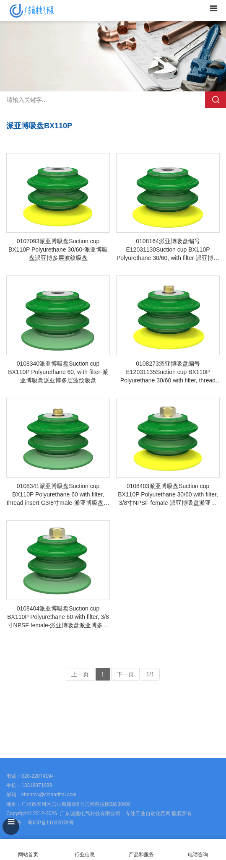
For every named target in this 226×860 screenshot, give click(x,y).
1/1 (150, 674)
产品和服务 (141, 854)
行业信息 (85, 854)
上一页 (80, 674)
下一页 (125, 674)
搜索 (215, 99)
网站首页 (28, 849)
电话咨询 (197, 849)
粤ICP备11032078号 (50, 823)
